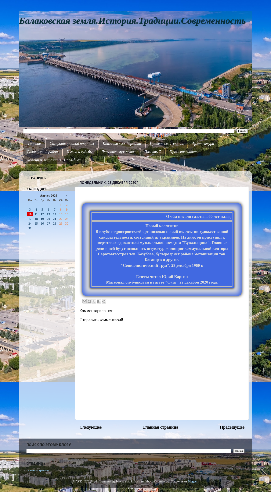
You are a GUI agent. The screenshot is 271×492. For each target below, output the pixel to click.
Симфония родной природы (72, 143)
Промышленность (184, 152)
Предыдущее (232, 427)
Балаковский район (42, 152)
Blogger (193, 481)
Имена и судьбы (79, 152)
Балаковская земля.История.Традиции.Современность (132, 20)
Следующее (90, 427)
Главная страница (160, 427)
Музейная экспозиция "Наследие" (54, 160)
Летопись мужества (118, 152)
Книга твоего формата (122, 143)
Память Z (152, 152)
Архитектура (203, 143)
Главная (34, 143)
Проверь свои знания (166, 143)
